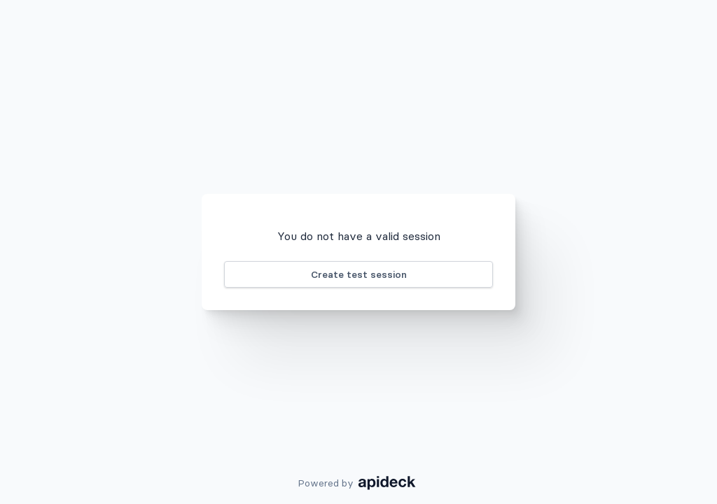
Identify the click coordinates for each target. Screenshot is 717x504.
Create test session (359, 274)
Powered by (359, 483)
